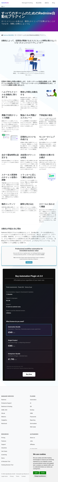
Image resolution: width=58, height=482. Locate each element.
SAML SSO (4, 410)
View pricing (29, 262)
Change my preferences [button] (40, 476)
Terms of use (28, 287)
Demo (3, 458)
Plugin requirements (11, 287)
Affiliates (32, 444)
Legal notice (4, 476)
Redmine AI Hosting (6, 406)
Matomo (3, 416)
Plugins (32, 396)
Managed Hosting (27, 3)
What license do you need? (15, 321)
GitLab (3, 413)
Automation (33, 399)
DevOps (32, 410)
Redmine (3, 399)
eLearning (4, 454)
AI (30, 403)
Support (3, 444)
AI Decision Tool (5, 461)
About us (32, 437)
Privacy (12, 476)
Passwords (33, 416)
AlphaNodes (5, 3)
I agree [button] (36, 472)
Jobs (31, 441)
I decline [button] (43, 472)
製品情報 (38, 3)
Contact (24, 476)
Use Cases (4, 451)
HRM (31, 413)
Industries (4, 448)
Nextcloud (4, 423)
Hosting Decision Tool (7, 465)
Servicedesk (33, 423)
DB (31, 406)
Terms (17, 476)
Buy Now (29, 374)
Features (3, 441)
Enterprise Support (6, 403)
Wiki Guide (33, 427)
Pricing (3, 437)
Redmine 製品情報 (8, 35)
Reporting (32, 420)
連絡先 (47, 3)
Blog (53, 3)
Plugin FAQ (21, 287)
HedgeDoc (4, 420)
